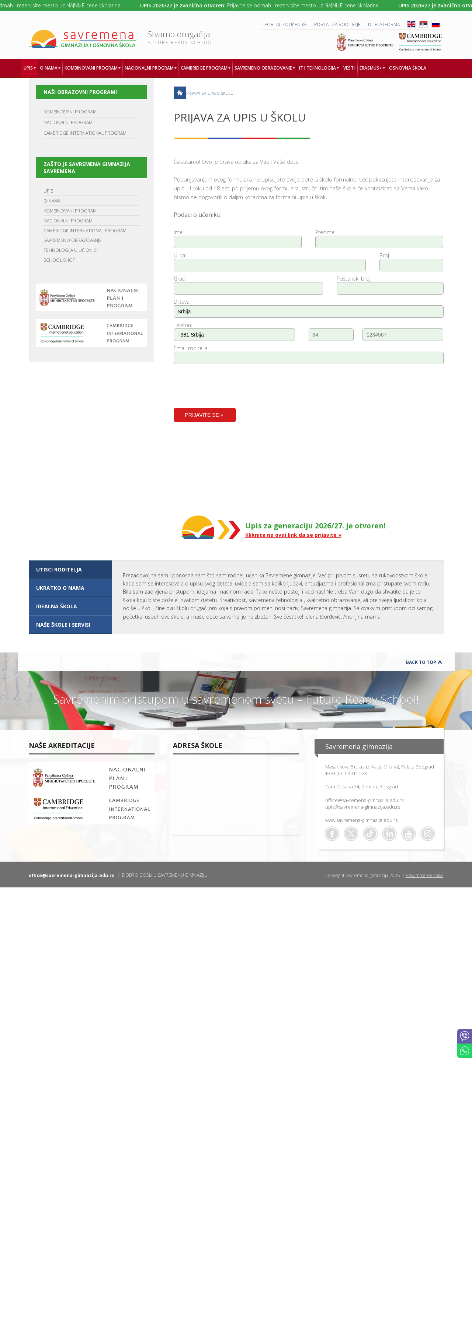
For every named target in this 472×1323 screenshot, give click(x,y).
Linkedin (389, 833)
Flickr (427, 833)
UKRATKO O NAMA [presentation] (60, 587)
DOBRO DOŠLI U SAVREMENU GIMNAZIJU (165, 875)
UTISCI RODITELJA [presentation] (59, 569)
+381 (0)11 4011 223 (346, 773)
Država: (182, 301)
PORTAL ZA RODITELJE (337, 24)
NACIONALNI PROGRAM (68, 122)
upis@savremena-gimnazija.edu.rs (362, 806)
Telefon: (183, 324)
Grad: (180, 278)
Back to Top (421, 662)
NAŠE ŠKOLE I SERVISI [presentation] (63, 624)
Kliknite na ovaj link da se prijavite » (293, 534)
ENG (411, 24)
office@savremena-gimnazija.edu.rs (364, 800)
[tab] (70, 569)
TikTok (370, 833)
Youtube (408, 833)
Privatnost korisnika (425, 875)
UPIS (48, 191)
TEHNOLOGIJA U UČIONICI (71, 250)
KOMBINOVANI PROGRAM (70, 112)
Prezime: (325, 232)
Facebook (332, 833)
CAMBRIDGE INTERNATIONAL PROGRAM (85, 133)
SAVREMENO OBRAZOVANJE (73, 240)
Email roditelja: (191, 348)
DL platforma (384, 24)
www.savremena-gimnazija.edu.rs (361, 820)
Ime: (179, 232)
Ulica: (180, 255)
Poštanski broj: (354, 278)
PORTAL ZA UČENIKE (285, 24)
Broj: (384, 255)
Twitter (351, 833)
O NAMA (52, 201)
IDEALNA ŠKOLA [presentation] (56, 606)
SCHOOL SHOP (59, 260)
